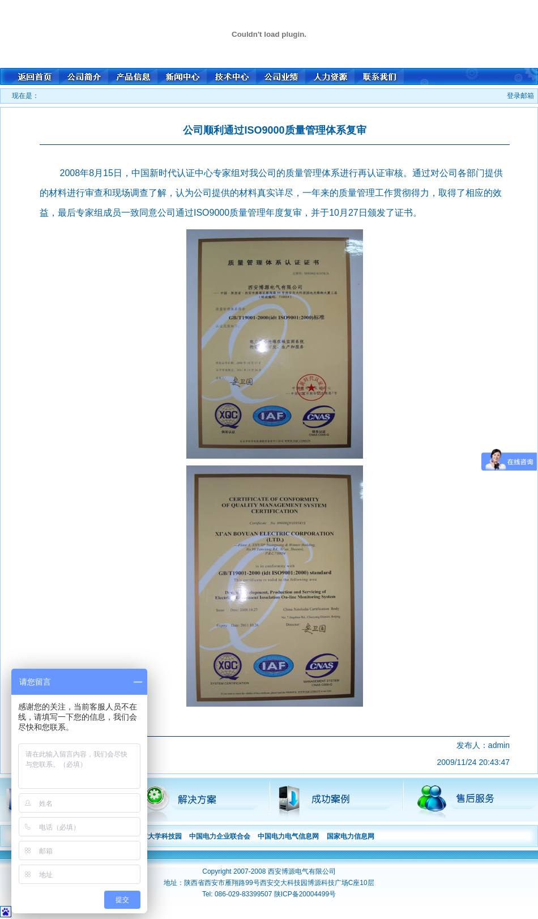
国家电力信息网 (350, 836)
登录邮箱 (520, 96)
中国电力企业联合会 (219, 836)
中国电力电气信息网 (288, 836)
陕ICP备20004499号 (305, 894)
